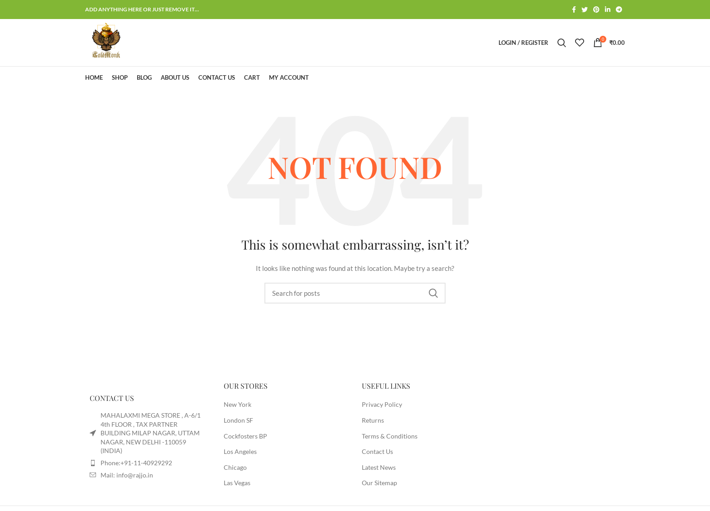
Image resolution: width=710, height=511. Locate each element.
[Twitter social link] (584, 9)
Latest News (379, 467)
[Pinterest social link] (596, 9)
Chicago (235, 467)
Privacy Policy (382, 404)
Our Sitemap (379, 483)
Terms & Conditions (389, 436)
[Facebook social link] (574, 9)
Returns (373, 420)
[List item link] (148, 463)
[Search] (562, 43)
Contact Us (377, 451)
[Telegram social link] (619, 9)
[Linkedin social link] (607, 9)
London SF (238, 420)
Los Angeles (240, 451)
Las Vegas (237, 483)
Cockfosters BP (245, 436)
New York (237, 404)
